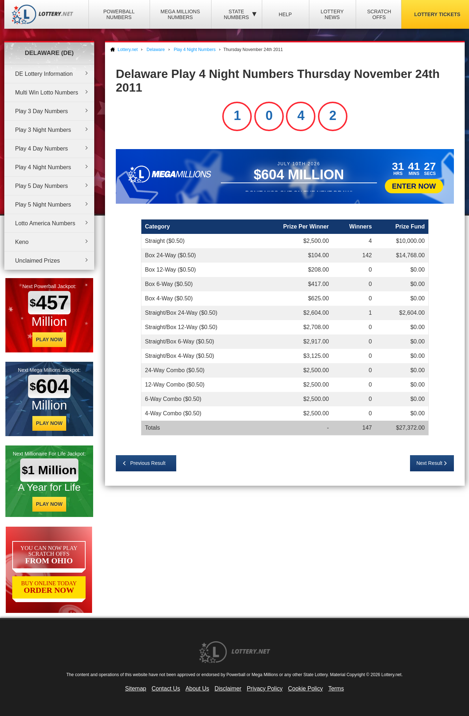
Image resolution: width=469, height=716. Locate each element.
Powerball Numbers (119, 14)
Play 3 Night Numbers (43, 130)
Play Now (49, 339)
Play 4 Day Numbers (41, 148)
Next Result (429, 463)
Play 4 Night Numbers (43, 167)
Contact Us (166, 688)
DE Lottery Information (44, 74)
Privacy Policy (265, 688)
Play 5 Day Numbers (41, 186)
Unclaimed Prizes (37, 261)
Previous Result (147, 463)
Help (285, 14)
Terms (336, 688)
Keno (21, 242)
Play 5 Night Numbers (43, 205)
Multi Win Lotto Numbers (46, 92)
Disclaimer (227, 688)
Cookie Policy (305, 688)
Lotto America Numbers (45, 223)
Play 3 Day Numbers (41, 111)
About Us (197, 688)
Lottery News (331, 14)
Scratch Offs (379, 14)
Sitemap (135, 688)
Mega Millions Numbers (180, 14)
